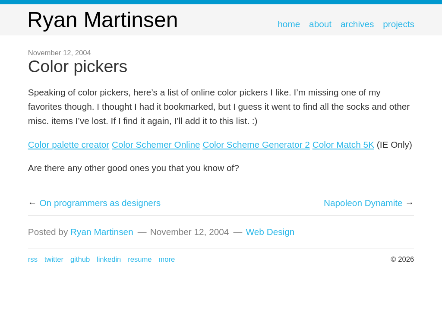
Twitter (53, 259)
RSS (33, 259)
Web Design (270, 232)
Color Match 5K (343, 144)
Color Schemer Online (156, 144)
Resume (140, 259)
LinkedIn (109, 259)
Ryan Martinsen (101, 232)
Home (289, 24)
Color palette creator (68, 144)
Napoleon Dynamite (363, 203)
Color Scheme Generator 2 (256, 144)
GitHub (80, 259)
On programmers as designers (100, 203)
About (320, 24)
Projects (398, 24)
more (166, 259)
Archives (357, 24)
